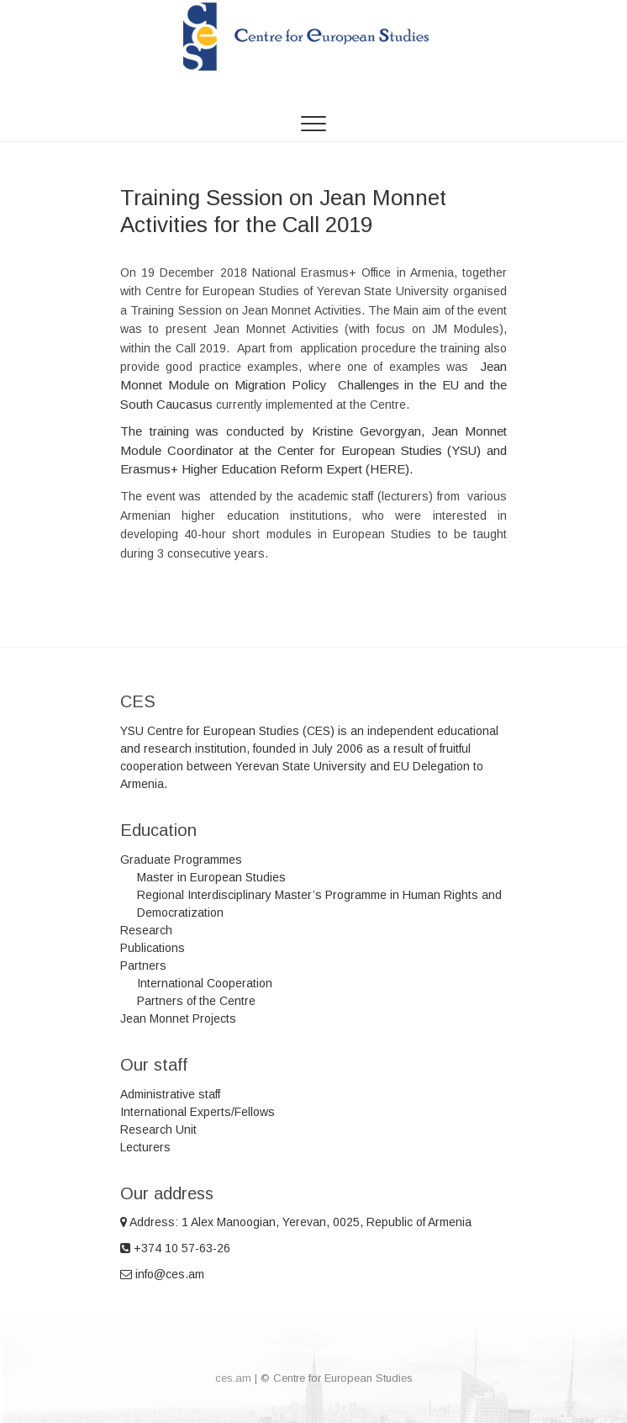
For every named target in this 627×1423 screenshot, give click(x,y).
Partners (143, 965)
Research (146, 930)
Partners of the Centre (196, 1001)
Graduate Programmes (181, 859)
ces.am (233, 1378)
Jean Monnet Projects (178, 1018)
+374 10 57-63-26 (175, 1248)
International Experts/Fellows (197, 1112)
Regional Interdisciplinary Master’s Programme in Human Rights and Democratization (319, 903)
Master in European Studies (211, 877)
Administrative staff (170, 1094)
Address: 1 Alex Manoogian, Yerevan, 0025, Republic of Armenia (296, 1222)
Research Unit (158, 1129)
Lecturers (145, 1147)
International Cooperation (204, 983)
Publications (152, 948)
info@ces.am (162, 1274)
